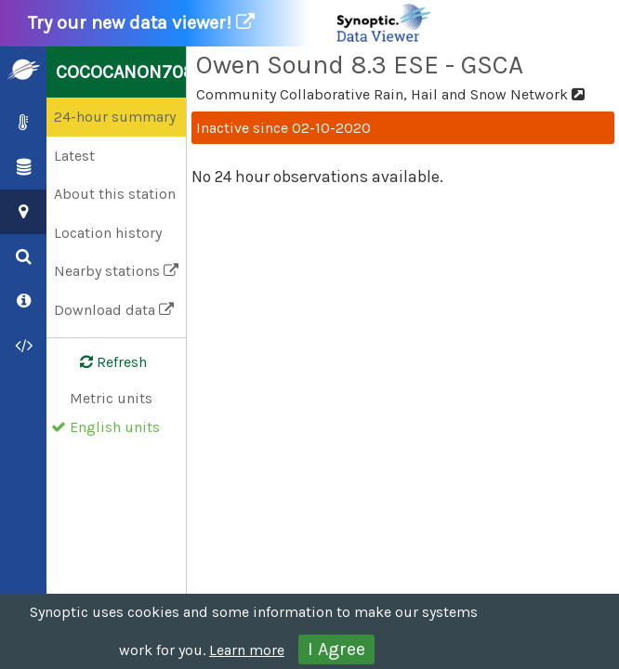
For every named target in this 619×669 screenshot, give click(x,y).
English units (115, 427)
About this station (115, 194)
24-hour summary (115, 116)
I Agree (336, 649)
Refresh (102, 362)
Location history (108, 233)
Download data (114, 310)
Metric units (111, 398)
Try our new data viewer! (230, 23)
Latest (74, 155)
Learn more (246, 650)
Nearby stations (116, 271)
